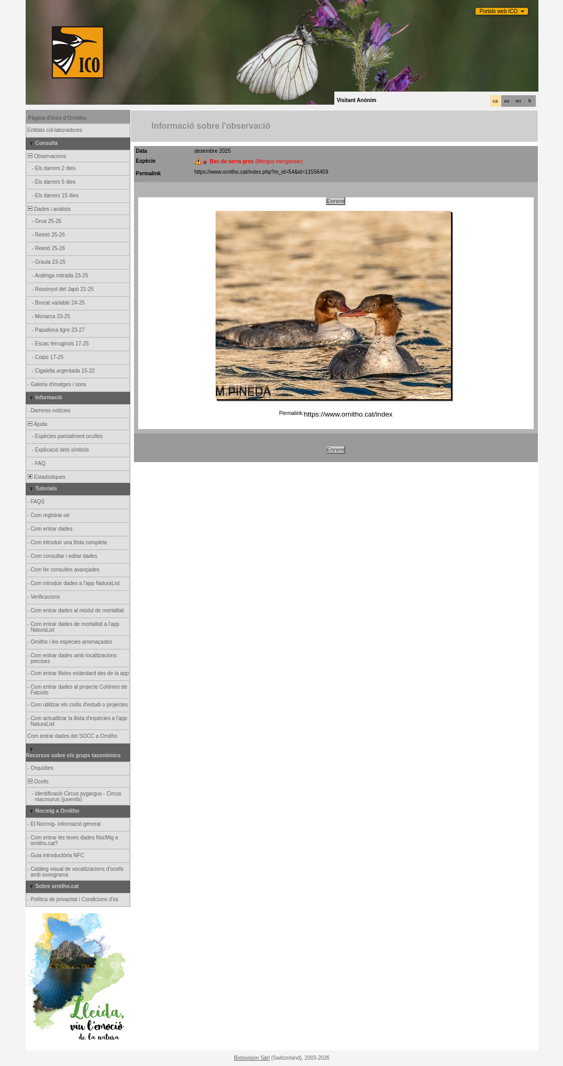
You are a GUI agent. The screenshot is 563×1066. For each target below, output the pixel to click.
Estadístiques (46, 477)
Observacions (46, 156)
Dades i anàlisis (49, 209)
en (518, 101)
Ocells (38, 781)
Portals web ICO (499, 11)
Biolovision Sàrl (251, 1058)
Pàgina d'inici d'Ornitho (57, 118)
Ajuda (37, 424)
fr (530, 101)
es (507, 101)
